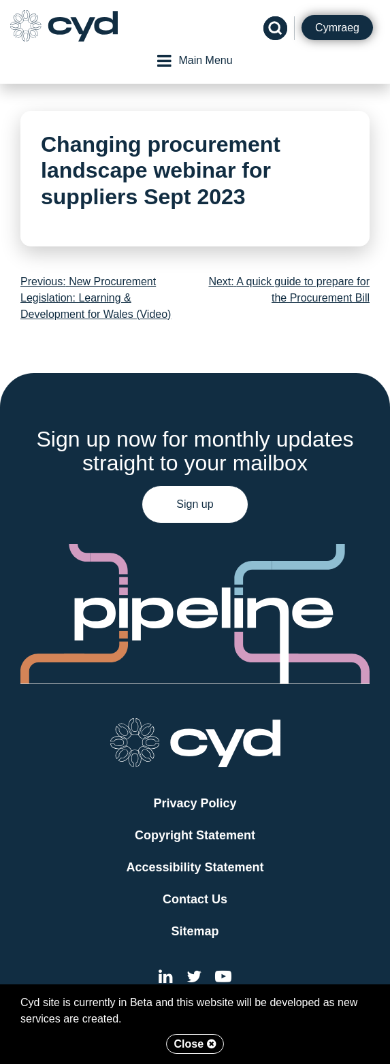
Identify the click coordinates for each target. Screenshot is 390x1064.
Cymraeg (337, 27)
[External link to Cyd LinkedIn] (166, 978)
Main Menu (194, 60)
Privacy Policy (194, 803)
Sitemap (194, 931)
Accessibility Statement (194, 867)
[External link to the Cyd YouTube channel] (223, 978)
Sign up (194, 504)
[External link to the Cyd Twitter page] (193, 978)
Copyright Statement (195, 835)
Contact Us (195, 899)
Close (195, 1044)
